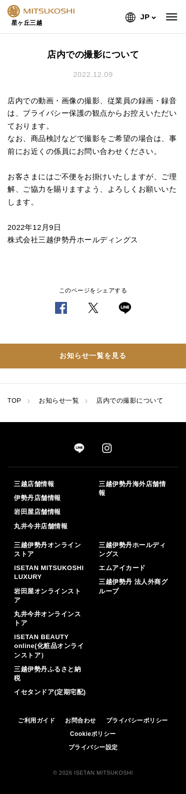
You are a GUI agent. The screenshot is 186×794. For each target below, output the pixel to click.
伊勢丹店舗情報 (37, 498)
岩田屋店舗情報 (37, 511)
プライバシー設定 (93, 747)
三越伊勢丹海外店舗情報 (132, 488)
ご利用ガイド (36, 720)
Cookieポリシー (93, 733)
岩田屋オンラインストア (47, 595)
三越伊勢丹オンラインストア (47, 549)
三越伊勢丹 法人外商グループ (133, 586)
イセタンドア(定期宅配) (50, 692)
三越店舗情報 (34, 484)
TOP (14, 400)
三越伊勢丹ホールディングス (132, 549)
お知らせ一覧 (59, 400)
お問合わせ (80, 720)
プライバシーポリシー (137, 720)
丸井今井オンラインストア (47, 618)
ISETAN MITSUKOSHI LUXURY (48, 572)
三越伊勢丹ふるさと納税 (47, 673)
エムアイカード (122, 568)
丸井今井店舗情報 (40, 526)
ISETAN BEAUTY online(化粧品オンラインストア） (49, 645)
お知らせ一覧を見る (93, 356)
